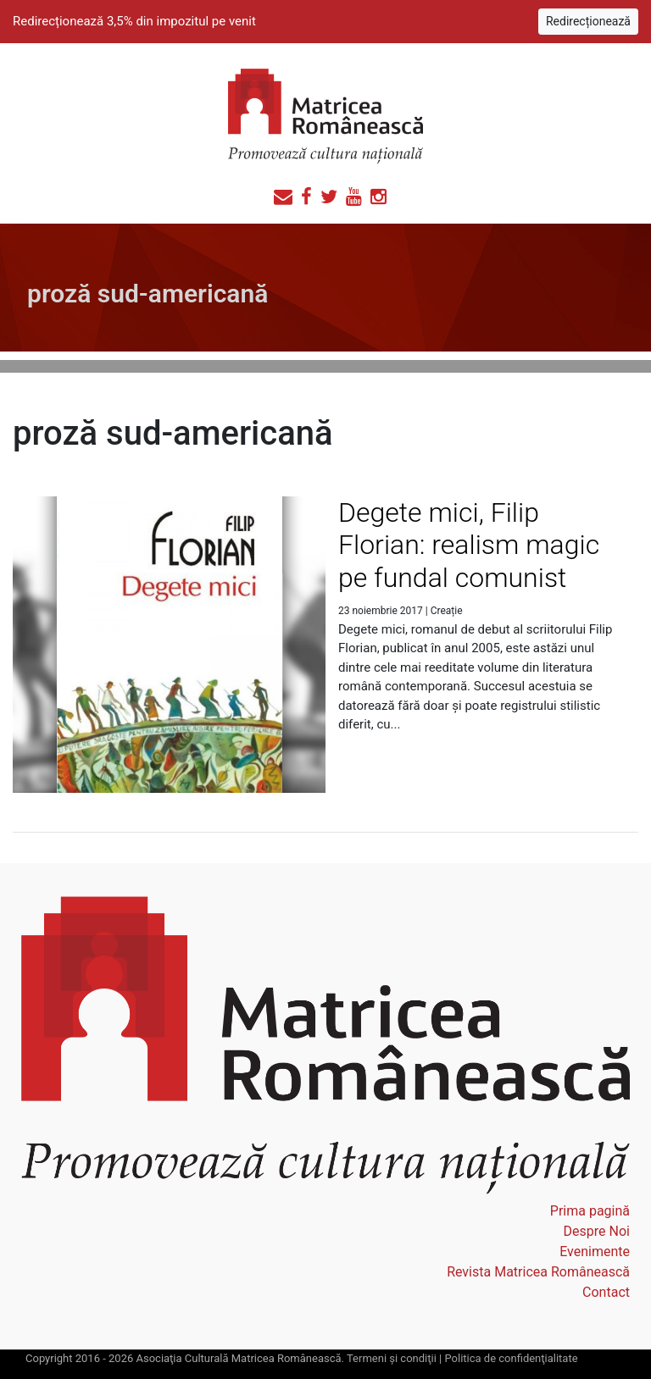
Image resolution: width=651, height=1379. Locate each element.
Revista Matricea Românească (538, 1272)
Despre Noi (597, 1231)
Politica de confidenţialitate (510, 1358)
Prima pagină (590, 1211)
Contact (606, 1292)
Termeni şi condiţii (392, 1358)
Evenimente (594, 1251)
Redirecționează (588, 21)
